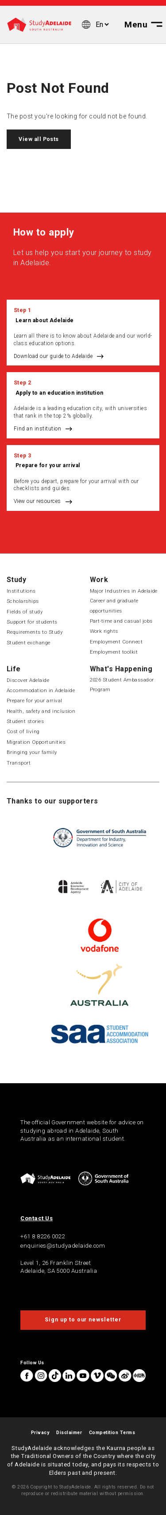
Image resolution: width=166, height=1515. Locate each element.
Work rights (104, 631)
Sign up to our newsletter (83, 1320)
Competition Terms (112, 1432)
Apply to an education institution (59, 393)
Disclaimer (69, 1432)
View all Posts (39, 139)
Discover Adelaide (28, 680)
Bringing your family (32, 752)
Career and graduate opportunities (114, 605)
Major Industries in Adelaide (124, 591)
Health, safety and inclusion (41, 711)
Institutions (21, 591)
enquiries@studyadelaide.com (62, 1245)
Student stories (25, 721)
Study (16, 579)
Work (99, 579)
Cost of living (23, 731)
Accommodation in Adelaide (41, 690)
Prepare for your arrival (47, 465)
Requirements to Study (34, 632)
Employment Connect (116, 642)
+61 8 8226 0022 (42, 1236)
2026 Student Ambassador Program (122, 685)
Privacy (40, 1432)
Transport (19, 763)
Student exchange (28, 642)
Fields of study (24, 612)
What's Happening (121, 669)
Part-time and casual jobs (121, 621)
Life (14, 669)
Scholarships (23, 601)
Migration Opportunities (36, 742)
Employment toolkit (114, 652)
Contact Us (36, 1218)
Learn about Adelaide (44, 320)
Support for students (32, 622)
